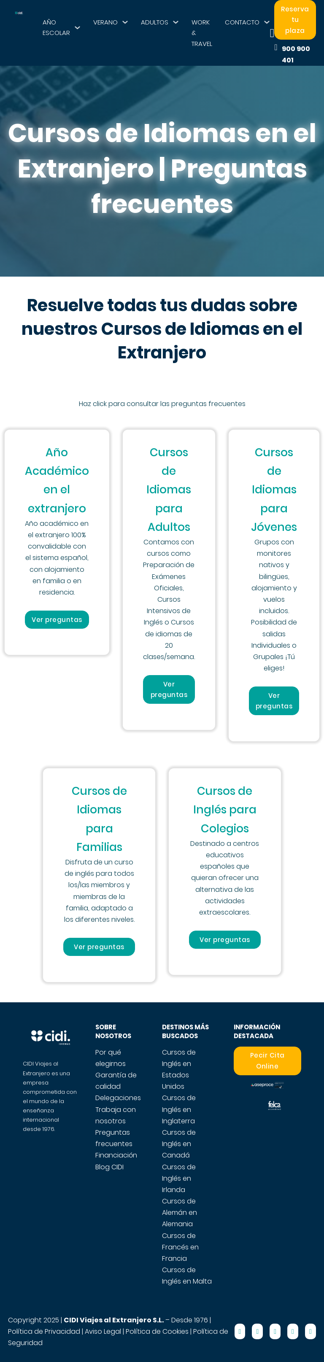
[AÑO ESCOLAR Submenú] (77, 27)
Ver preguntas (57, 619)
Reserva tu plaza (295, 20)
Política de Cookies (157, 1331)
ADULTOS (154, 22)
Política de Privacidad (44, 1331)
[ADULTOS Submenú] (176, 22)
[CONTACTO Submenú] (267, 22)
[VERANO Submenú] (125, 22)
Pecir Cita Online (267, 1061)
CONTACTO (242, 22)
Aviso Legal (103, 1331)
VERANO (105, 22)
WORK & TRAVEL (202, 33)
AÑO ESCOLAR (56, 28)
